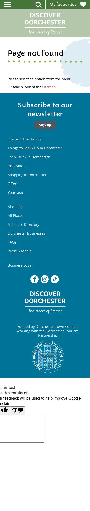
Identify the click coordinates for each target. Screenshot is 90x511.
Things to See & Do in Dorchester (35, 147)
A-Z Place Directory (23, 224)
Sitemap (49, 86)
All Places (15, 215)
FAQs (12, 242)
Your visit (15, 192)
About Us (15, 206)
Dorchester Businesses (26, 233)
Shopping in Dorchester (27, 174)
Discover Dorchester (24, 139)
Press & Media (19, 251)
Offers (13, 183)
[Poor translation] (17, 410)
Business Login (20, 265)
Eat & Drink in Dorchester (29, 156)
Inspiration (16, 165)
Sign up (45, 125)
